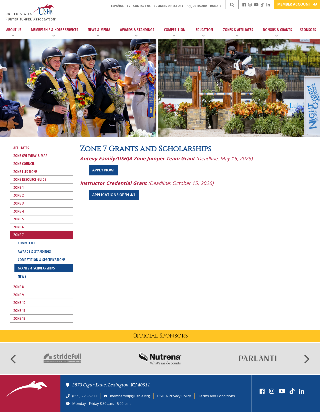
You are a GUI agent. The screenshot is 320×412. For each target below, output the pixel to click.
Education (204, 32)
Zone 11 (19, 310)
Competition (174, 32)
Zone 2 (18, 195)
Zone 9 (18, 294)
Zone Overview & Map (30, 155)
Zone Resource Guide (29, 179)
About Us (13, 32)
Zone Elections (25, 171)
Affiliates (21, 147)
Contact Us (142, 5)
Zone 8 (18, 286)
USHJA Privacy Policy (174, 396)
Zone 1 (18, 187)
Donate (215, 5)
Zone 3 (18, 203)
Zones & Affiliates (238, 32)
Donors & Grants (277, 32)
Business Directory (168, 5)
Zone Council (24, 163)
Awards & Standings (137, 32)
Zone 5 (18, 219)
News (22, 276)
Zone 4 (18, 211)
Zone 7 (18, 234)
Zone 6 (18, 227)
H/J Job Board (196, 5)
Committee (26, 243)
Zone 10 (19, 302)
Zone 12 (19, 318)
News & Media (99, 32)
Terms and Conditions (216, 396)
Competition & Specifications (42, 259)
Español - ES (120, 5)
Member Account (297, 4)
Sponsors (308, 29)
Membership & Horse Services (54, 32)
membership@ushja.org (130, 396)
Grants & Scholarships (36, 268)
